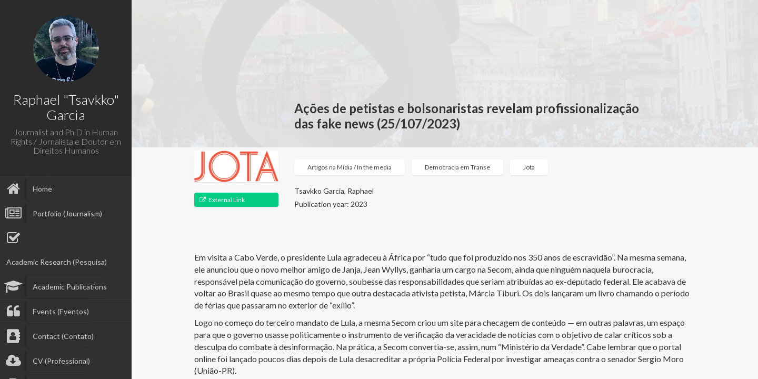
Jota (529, 167)
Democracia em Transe (457, 167)
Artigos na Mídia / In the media (349, 167)
